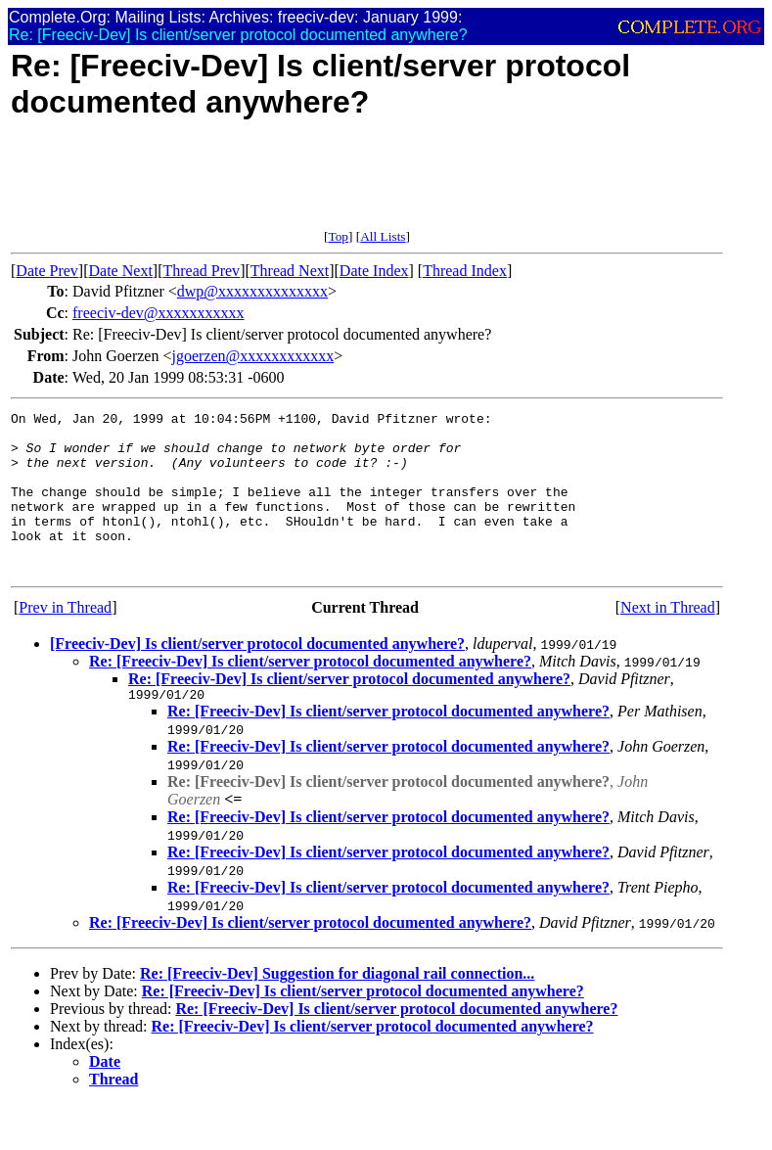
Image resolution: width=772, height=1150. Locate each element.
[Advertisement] (367, 185)
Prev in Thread (65, 639)
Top (338, 236)
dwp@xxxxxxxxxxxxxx (252, 291)
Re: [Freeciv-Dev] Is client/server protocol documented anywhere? (310, 693)
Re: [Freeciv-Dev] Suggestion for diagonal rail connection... (337, 1008)
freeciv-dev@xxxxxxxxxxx (158, 312)
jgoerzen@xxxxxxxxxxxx (252, 355)
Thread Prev (201, 270)
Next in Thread (667, 639)
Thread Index (465, 270)
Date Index (374, 270)
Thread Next (289, 270)
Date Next (121, 270)
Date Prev (47, 270)
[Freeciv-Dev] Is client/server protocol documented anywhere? (257, 675)
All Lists (382, 236)
